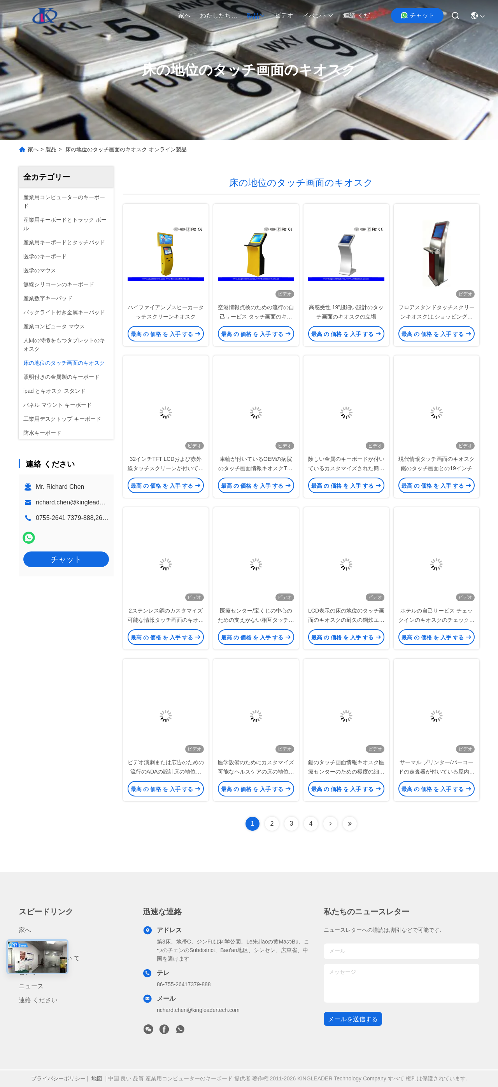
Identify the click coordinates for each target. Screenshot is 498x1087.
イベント (318, 15)
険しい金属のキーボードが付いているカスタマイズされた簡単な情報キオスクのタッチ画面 (346, 468)
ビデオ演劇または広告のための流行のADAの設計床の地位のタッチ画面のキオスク (166, 771)
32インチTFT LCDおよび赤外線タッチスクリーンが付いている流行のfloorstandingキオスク (166, 468)
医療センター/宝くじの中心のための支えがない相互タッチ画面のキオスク (256, 619)
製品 (256, 15)
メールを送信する (353, 1019)
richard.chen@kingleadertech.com (83, 502)
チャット (417, 15)
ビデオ (284, 15)
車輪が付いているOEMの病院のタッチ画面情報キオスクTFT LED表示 (256, 468)
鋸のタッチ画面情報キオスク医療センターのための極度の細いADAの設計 (346, 771)
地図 (96, 1078)
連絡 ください (362, 15)
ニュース (31, 986)
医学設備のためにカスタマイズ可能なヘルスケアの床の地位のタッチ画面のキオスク (256, 771)
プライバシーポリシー (58, 1078)
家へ (184, 15)
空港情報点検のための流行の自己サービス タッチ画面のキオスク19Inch (256, 316)
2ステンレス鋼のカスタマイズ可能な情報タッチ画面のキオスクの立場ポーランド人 (166, 619)
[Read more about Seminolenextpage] (330, 824)
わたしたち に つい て (218, 15)
